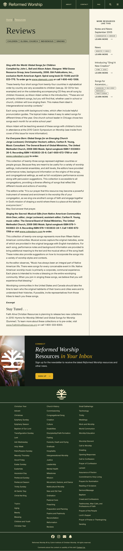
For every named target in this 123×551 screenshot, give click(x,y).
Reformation (52, 522)
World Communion (87, 429)
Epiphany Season (21, 424)
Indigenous (47, 41)
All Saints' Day (20, 491)
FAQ (98, 4)
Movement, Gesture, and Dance (60, 482)
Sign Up (44, 376)
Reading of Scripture (87, 486)
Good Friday (19, 460)
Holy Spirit (111, 88)
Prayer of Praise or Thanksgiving (92, 520)
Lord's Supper (85, 515)
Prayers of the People (88, 511)
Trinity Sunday (101, 93)
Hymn (98, 69)
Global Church (29, 41)
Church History (53, 406)
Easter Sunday (20, 464)
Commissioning (53, 411)
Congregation (101, 36)
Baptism (82, 495)
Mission (50, 478)
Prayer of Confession (88, 463)
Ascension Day (20, 473)
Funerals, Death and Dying (57, 442)
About (68, 4)
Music (107, 51)
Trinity (81, 415)
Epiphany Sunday (21, 420)
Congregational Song (56, 415)
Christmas (18, 415)
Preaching (51, 504)
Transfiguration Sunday (24, 433)
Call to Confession (86, 459)
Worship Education (87, 433)
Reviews (50, 527)
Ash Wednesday (21, 442)
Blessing (17, 517)
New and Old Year (54, 491)
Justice (50, 460)
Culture (50, 424)
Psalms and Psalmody (56, 513)
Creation (50, 420)
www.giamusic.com (42, 79)
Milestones (51, 473)
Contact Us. (81, 547)
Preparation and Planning (57, 509)
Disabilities (51, 429)
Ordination (51, 495)
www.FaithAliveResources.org (21, 325)
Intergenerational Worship (57, 455)
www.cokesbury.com (17, 156)
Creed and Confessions (89, 499)
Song (105, 69)
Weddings (83, 420)
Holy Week (18, 446)
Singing (60, 41)
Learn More (103, 39)
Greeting (82, 450)
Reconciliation (52, 518)
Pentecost (100, 90)
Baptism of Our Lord (22, 429)
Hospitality (51, 451)
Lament (82, 468)
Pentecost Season (21, 482)
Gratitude (50, 446)
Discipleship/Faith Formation (58, 433)
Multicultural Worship (55, 487)
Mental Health (52, 469)
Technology (84, 411)
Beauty (17, 512)
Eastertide (18, 469)
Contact (84, 4)
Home (9, 19)
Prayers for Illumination (88, 481)
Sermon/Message (86, 490)
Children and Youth (22, 521)
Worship (112, 36)
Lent (16, 437)
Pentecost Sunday (21, 478)
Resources (20, 19)
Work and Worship (86, 424)
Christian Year (20, 526)
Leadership (51, 464)
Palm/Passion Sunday (23, 451)
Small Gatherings (86, 406)
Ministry (99, 51)
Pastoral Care (52, 500)
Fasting (50, 437)
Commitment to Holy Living (90, 477)
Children (12, 41)
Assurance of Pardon (87, 472)
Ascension (100, 88)
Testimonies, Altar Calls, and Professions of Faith (90, 504)
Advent (17, 411)
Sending (82, 524)
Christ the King (20, 495)
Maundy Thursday (21, 455)
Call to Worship (85, 445)
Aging (16, 508)
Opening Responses (87, 454)
